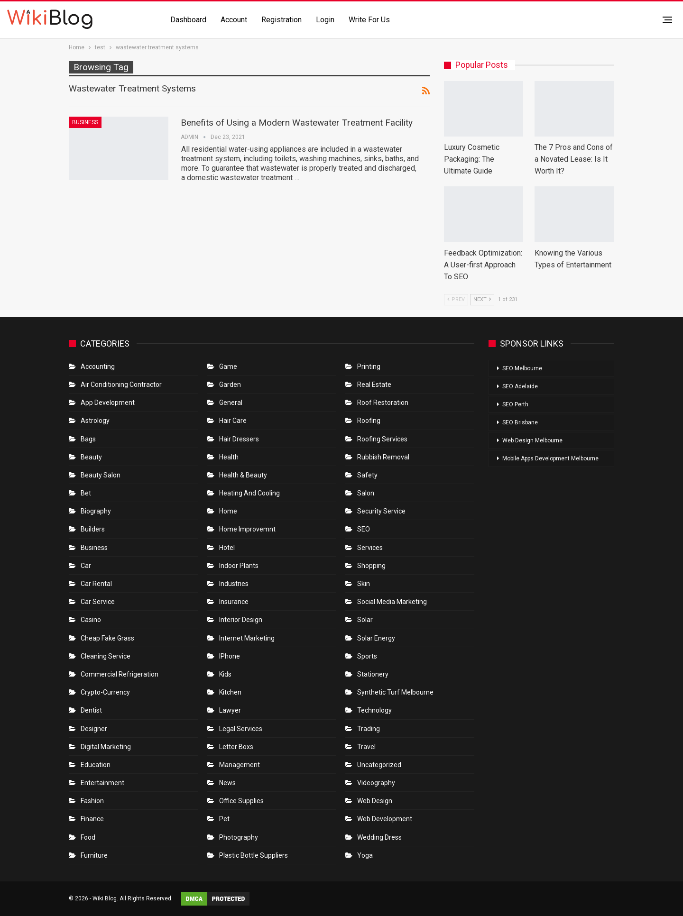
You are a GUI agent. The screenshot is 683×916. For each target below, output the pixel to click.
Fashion (92, 801)
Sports (367, 656)
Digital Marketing (106, 747)
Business (85, 122)
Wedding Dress (380, 837)
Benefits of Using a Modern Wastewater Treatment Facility (297, 122)
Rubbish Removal (383, 457)
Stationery (372, 674)
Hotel (227, 547)
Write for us (369, 19)
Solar (365, 619)
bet (86, 493)
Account (234, 19)
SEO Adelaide (520, 386)
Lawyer (230, 710)
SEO (363, 529)
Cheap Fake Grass (107, 638)
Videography (376, 783)
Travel (366, 747)
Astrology (95, 420)
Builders (93, 529)
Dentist (91, 710)
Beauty (91, 457)
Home (228, 511)
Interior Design (240, 619)
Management (239, 765)
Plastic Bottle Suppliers (253, 855)
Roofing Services (382, 439)
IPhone (229, 656)
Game (228, 366)
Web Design (374, 801)
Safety (367, 475)
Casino (91, 619)
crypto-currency (105, 692)
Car (86, 565)
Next (482, 299)
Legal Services (240, 729)
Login (325, 19)
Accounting (98, 366)
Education (96, 765)
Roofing (368, 420)
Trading (368, 729)
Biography (96, 511)
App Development (108, 402)
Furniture (94, 855)
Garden (230, 384)
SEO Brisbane (520, 422)
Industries (234, 583)
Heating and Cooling (249, 493)
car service (98, 601)
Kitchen (230, 692)
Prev (456, 299)
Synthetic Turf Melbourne (395, 692)
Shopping (371, 565)
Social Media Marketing (392, 601)
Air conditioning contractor (121, 384)
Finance (92, 819)
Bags (88, 439)
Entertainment (102, 783)
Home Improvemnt (247, 529)
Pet (224, 819)
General (230, 402)
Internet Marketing (247, 638)
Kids (225, 674)
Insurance (234, 601)
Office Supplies (241, 801)
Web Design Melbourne (532, 440)
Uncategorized (379, 765)
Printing (368, 366)
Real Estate (374, 384)
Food (88, 837)
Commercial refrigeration (119, 674)
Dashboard (188, 19)
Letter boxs (236, 747)
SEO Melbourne (522, 368)
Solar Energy (376, 638)
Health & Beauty (243, 475)
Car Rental (96, 583)
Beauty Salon (100, 475)
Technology (374, 710)
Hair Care (233, 420)
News (227, 783)
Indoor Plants (238, 565)
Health (229, 457)
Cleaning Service (105, 656)
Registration (281, 19)
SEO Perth (515, 404)
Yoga (365, 855)
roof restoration (382, 402)
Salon (365, 493)
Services (370, 547)
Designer (94, 729)
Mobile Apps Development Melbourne (550, 458)
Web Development (384, 819)
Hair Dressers (239, 439)
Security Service (381, 511)
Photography (238, 837)
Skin (363, 583)
